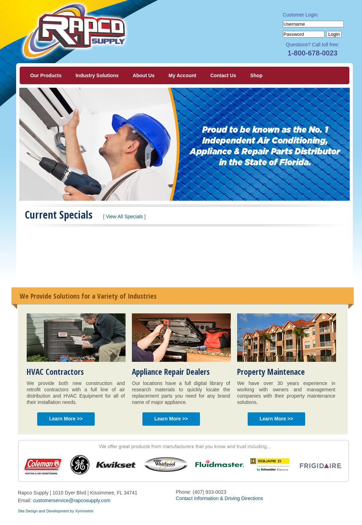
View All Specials (124, 216)
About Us (143, 75)
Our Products (45, 75)
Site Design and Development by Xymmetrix (55, 511)
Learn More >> (66, 418)
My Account (182, 75)
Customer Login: (301, 15)
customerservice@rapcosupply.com (71, 500)
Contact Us (223, 75)
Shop (256, 75)
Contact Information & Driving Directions (219, 498)
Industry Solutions (97, 75)
